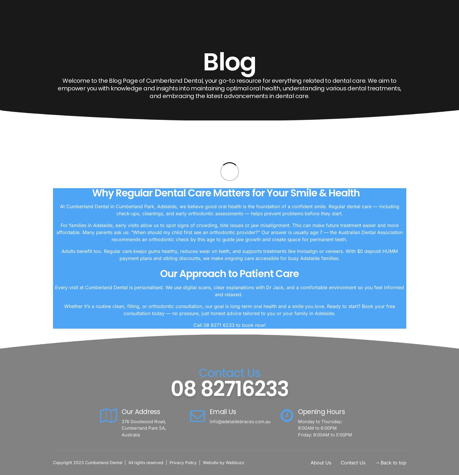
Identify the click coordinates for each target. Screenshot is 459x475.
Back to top (393, 463)
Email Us (223, 411)
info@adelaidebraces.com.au (240, 421)
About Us (321, 463)
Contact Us (353, 463)
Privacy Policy (183, 462)
